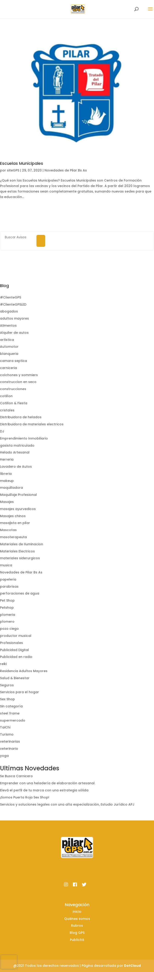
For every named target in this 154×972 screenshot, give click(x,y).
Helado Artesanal (15, 452)
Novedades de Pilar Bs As (65, 170)
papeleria (8, 579)
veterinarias (10, 741)
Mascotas (8, 530)
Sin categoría (11, 706)
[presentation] (9, 962)
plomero (7, 621)
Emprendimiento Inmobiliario (24, 438)
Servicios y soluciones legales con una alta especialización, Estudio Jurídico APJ (67, 804)
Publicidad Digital (14, 650)
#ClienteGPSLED (13, 304)
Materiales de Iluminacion (21, 544)
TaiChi (5, 727)
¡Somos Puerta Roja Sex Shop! (24, 797)
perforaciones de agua (19, 593)
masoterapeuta (13, 537)
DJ (2, 431)
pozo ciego (9, 628)
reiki (3, 664)
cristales (7, 410)
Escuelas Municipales (21, 163)
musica (6, 565)
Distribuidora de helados (20, 417)
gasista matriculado (17, 445)
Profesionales (11, 643)
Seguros (7, 685)
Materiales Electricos (17, 551)
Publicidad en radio (16, 656)
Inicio (77, 911)
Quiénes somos (77, 918)
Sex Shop (7, 699)
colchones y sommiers (19, 375)
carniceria (8, 368)
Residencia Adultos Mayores (23, 671)
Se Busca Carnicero (16, 776)
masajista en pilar (15, 523)
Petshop (7, 607)
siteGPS (13, 170)
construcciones (13, 389)
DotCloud (132, 965)
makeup (7, 480)
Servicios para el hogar (19, 692)
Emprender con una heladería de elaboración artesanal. (47, 783)
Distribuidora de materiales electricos (31, 424)
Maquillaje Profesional (18, 494)
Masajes (7, 502)
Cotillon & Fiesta (13, 403)
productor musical (15, 635)
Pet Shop (7, 600)
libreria (6, 473)
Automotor (9, 346)
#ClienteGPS (10, 297)
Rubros (77, 925)
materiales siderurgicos (20, 558)
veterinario (9, 748)
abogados (9, 311)
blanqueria (9, 353)
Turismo (7, 734)
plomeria (7, 614)
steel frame (9, 713)
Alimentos (8, 325)
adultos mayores (14, 318)
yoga (4, 755)
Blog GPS (77, 932)
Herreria (7, 459)
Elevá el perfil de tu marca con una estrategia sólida (44, 790)
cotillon (6, 396)
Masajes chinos (13, 516)
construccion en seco (18, 382)
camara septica (13, 360)
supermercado (12, 720)
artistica (7, 339)
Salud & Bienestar (15, 678)
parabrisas (9, 586)
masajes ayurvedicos (18, 509)
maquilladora (11, 487)
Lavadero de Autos (16, 466)
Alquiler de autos (14, 332)
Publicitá (77, 939)
